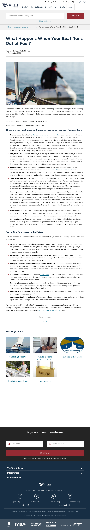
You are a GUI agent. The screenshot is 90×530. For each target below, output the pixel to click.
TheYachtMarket (10, 5)
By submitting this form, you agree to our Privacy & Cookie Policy (45, 458)
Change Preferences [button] (52, 2)
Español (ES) (75, 502)
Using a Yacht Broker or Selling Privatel (45, 357)
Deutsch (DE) (35, 502)
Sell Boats (39, 7)
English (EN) (15, 502)
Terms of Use (23, 512)
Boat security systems (45, 382)
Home (9, 27)
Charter (62, 7)
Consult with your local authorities (61, 170)
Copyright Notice (73, 512)
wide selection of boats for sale (50, 310)
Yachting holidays (17, 356)
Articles (17, 27)
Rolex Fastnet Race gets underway (72, 357)
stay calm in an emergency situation (46, 135)
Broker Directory (51, 7)
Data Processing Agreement (56, 512)
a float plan (44, 275)
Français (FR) (55, 502)
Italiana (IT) (25, 505)
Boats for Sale (27, 7)
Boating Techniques (29, 27)
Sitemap (14, 512)
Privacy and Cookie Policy (37, 512)
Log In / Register (83, 2)
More (70, 7)
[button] (75, 16)
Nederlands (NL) (65, 505)
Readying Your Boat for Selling (17, 382)
